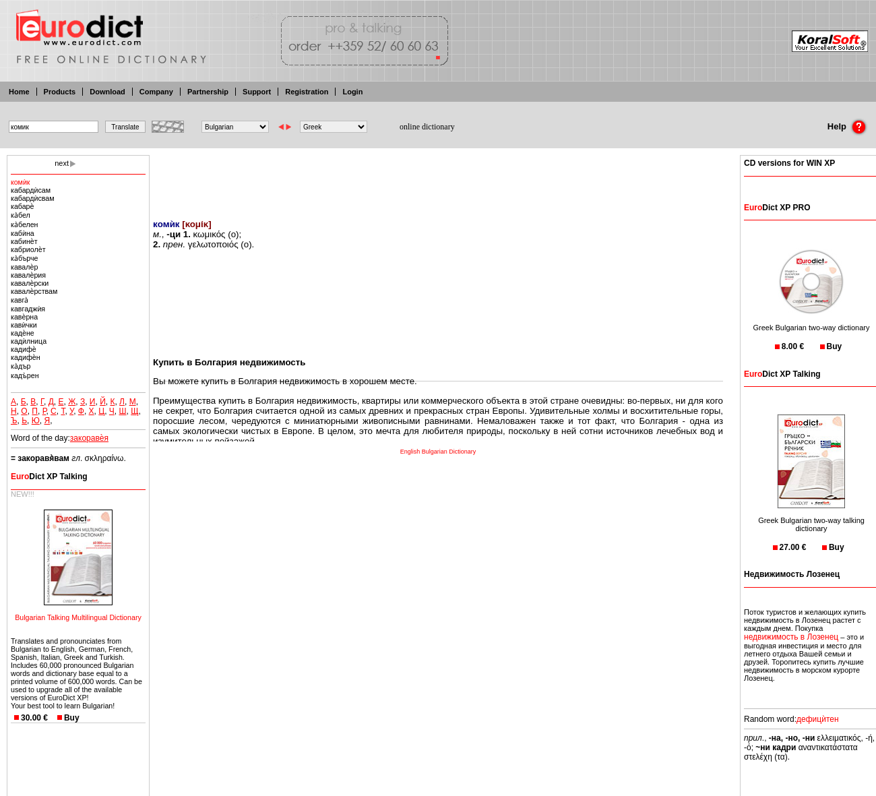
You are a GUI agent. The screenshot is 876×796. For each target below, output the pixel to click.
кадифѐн (25, 357)
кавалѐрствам (34, 291)
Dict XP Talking (49, 476)
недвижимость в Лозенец (791, 637)
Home (19, 92)
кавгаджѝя (28, 309)
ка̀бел (20, 215)
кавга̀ (19, 300)
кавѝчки (24, 325)
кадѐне (22, 333)
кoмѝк (20, 182)
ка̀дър (20, 366)
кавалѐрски (30, 283)
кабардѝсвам (33, 198)
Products (60, 92)
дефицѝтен (817, 719)
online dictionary (427, 126)
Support (257, 92)
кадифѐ (23, 349)
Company (156, 92)
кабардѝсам (31, 190)
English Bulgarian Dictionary (438, 451)
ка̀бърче (24, 258)
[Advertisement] (438, 178)
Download (107, 92)
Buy (72, 718)
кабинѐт (24, 241)
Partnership (207, 92)
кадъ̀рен (25, 375)
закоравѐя (89, 438)
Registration (306, 92)
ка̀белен (24, 224)
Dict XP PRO (777, 207)
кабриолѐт (28, 249)
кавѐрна (24, 317)
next (62, 163)
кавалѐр (24, 267)
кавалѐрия (28, 275)
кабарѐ (22, 206)
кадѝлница (28, 341)
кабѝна (22, 233)
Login (352, 92)
